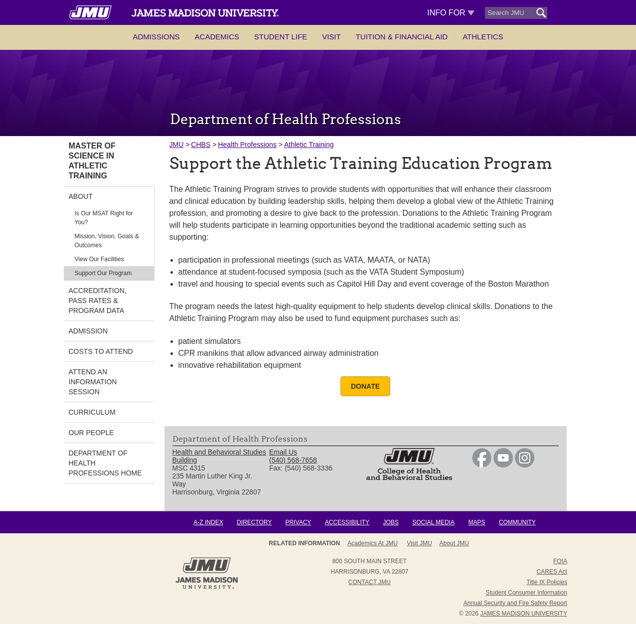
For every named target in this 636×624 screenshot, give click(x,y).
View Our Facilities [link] (99, 259)
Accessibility (347, 522)
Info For (451, 12)
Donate (365, 386)
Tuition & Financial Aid (402, 36)
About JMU (454, 543)
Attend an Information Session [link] (93, 382)
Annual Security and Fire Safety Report (515, 603)
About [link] (81, 196)
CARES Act (552, 571)
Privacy (299, 522)
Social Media (433, 522)
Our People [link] (91, 433)
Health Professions (247, 145)
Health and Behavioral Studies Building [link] (219, 456)
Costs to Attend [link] (101, 351)
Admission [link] (88, 331)
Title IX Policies (546, 582)
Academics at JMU (372, 543)
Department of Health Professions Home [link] (105, 463)
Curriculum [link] (92, 412)
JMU (176, 145)
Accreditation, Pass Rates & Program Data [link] (98, 300)
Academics (217, 36)
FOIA (560, 561)
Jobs (390, 522)
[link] (481, 465)
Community (517, 522)
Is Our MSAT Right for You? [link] (104, 218)
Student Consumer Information (526, 592)
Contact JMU (369, 582)
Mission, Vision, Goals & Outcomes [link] (107, 241)
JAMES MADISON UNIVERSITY (523, 613)
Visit (331, 36)
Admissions (156, 36)
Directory (254, 522)
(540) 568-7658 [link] (293, 460)
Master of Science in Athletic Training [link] (92, 161)
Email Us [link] (283, 452)
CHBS (200, 145)
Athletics (483, 36)
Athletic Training (309, 145)
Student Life (280, 36)
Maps (476, 522)
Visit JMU (419, 543)
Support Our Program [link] (103, 273)
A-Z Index (208, 522)
